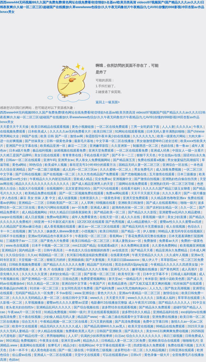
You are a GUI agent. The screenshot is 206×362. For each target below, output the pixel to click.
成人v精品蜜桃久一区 (142, 222)
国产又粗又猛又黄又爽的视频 (150, 283)
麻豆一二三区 (78, 146)
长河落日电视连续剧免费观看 (88, 255)
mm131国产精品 (84, 245)
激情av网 (77, 136)
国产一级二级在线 (71, 350)
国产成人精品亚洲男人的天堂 (93, 184)
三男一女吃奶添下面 (145, 127)
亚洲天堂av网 (71, 340)
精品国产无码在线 (100, 264)
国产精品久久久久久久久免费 (64, 264)
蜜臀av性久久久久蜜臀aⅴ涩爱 (67, 302)
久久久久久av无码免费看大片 (71, 131)
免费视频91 (29, 340)
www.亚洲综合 (85, 293)
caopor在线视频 (11, 217)
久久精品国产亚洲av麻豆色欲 (21, 226)
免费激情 (150, 241)
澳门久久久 (36, 231)
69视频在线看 (106, 203)
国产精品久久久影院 (142, 212)
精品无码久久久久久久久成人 (61, 326)
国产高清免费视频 (128, 321)
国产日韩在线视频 (28, 174)
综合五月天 (30, 321)
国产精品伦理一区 (31, 336)
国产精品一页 (131, 231)
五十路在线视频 (29, 317)
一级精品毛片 (133, 279)
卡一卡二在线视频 (13, 231)
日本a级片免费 (20, 150)
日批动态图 (70, 279)
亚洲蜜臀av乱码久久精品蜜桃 (180, 212)
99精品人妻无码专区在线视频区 (181, 231)
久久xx (32, 255)
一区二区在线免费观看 (112, 127)
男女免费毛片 (144, 169)
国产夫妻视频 (95, 260)
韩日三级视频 (173, 336)
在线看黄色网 (120, 255)
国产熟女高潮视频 (178, 288)
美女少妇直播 (177, 217)
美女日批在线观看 (47, 155)
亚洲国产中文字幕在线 (22, 146)
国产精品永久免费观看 (155, 307)
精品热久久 (91, 340)
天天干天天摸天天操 (145, 193)
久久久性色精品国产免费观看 (98, 174)
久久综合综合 (16, 255)
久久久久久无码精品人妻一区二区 (36, 298)
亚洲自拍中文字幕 (75, 283)
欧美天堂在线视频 (141, 326)
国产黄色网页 (170, 269)
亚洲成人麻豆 (100, 207)
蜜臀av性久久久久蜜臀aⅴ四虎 (181, 222)
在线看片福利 (131, 188)
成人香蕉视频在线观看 (60, 226)
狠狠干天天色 (146, 155)
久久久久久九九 (144, 136)
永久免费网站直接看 (135, 245)
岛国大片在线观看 (31, 188)
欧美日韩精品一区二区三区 (91, 241)
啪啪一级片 (188, 203)
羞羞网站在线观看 (33, 345)
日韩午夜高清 (53, 250)
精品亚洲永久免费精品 (172, 250)
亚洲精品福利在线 (166, 312)
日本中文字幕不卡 (156, 274)
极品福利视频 (42, 150)
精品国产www (87, 317)
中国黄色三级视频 (99, 350)
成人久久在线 (131, 217)
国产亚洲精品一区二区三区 (41, 279)
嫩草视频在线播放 (145, 269)
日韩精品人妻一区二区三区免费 (123, 340)
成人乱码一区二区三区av (80, 169)
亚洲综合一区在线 (175, 165)
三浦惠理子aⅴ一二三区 (22, 241)
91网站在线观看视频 (130, 131)
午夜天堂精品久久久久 (148, 255)
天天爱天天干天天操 (14, 127)
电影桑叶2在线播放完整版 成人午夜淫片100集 (124, 302)
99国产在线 (30, 136)
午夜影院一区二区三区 (91, 236)
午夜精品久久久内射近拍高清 (51, 179)
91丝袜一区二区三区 (44, 288)
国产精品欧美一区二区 (110, 212)
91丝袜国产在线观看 (188, 283)
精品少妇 (70, 345)
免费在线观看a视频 (152, 160)
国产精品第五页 (124, 160)
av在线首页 (120, 250)
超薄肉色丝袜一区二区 (128, 207)
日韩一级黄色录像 (59, 141)
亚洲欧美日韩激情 (131, 203)
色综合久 (194, 226)
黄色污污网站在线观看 (54, 207)
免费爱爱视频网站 (94, 279)
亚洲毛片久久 (120, 269)
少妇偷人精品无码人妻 (59, 317)
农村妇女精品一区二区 (66, 274)
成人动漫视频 (68, 198)
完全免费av (103, 179)
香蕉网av (116, 236)
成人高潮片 (189, 269)
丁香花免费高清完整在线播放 (146, 236)
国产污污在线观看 (106, 188)
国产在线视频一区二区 (59, 174)
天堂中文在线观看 (87, 355)
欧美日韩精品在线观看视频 (50, 127)
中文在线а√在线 (170, 155)
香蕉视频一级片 (154, 217)
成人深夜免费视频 (169, 169)
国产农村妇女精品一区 (162, 207)
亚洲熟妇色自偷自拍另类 (180, 179)
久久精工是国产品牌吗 (16, 155)
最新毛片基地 (84, 141)
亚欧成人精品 (83, 179)
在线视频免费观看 (13, 131)
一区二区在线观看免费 (132, 150)
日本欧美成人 (38, 131)
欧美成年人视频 (56, 165)
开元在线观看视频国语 (103, 312)
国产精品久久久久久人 (174, 302)
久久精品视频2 (156, 350)
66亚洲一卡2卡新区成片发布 (54, 222)
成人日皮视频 (35, 217)
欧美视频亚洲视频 (192, 245)
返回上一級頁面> (108, 102)
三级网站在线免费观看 (132, 184)
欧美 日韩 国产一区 (54, 136)
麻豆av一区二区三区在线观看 (99, 226)
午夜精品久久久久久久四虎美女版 (175, 264)
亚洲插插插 (76, 260)
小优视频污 (89, 231)
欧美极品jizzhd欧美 (14, 288)
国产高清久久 (134, 331)
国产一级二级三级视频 (44, 169)
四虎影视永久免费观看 (149, 345)
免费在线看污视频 (181, 345)
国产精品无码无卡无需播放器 (143, 226)
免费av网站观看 (117, 193)
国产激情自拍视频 (147, 179)
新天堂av (115, 279)
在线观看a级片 (108, 245)
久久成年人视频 (177, 255)
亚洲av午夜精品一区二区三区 (140, 293)
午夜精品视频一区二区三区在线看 (64, 321)
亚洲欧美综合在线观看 (164, 340)
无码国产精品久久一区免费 (34, 293)
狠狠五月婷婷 (56, 260)
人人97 (73, 336)
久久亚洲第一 (121, 146)
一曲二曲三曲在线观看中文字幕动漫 (124, 317)
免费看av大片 (169, 241)
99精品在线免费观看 (171, 326)
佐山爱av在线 (22, 355)
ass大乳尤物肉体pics (132, 288)
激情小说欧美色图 (172, 279)
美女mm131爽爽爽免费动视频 (167, 331)
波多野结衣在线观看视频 (119, 307)
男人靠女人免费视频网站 (93, 160)
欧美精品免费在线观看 (41, 193)
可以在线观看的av (115, 355)
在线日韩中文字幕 (75, 298)
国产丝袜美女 (35, 141)
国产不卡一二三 (123, 155)
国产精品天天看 (142, 250)
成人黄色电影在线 (44, 350)
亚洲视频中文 (123, 179)
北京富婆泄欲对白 (78, 188)
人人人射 (168, 127)
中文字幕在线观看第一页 (114, 345)
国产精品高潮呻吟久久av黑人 (105, 326)
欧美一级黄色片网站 (171, 136)
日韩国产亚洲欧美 (109, 331)
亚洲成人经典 (160, 150)
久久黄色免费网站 (165, 245)
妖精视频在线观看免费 (70, 150)
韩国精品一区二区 (52, 255)
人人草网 (87, 203)
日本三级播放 (187, 174)
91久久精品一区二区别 (43, 283)
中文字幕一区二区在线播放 (115, 141)
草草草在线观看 (189, 298)
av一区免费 (80, 207)
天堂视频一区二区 (31, 260)
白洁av (119, 336)
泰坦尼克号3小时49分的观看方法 (93, 165)
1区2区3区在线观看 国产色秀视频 (101, 222)
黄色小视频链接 (83, 127)
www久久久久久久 (141, 298)
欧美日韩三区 (103, 131)
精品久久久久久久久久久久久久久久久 (42, 184)
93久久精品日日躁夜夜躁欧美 (71, 212)
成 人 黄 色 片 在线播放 (48, 269)
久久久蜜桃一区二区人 (116, 169)
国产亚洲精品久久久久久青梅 (88, 269)
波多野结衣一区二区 (129, 350)
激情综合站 (171, 293)
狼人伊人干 (150, 260)
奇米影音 (151, 279)
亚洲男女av (66, 160)
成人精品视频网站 (35, 212)
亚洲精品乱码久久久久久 (54, 307)
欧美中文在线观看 (25, 326)
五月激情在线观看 (162, 174)
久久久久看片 (172, 193)
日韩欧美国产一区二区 (62, 203)
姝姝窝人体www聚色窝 (62, 231)
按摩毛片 (54, 345)
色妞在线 (167, 146)
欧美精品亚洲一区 (53, 146)
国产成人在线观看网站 (162, 203)
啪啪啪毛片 (190, 340)
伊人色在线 (10, 198)
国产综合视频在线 (87, 307)
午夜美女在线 (49, 340)
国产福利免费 (105, 288)
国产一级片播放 (195, 193)
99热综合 (36, 165)
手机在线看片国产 (97, 155)
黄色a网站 (19, 165)
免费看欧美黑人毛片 (80, 331)
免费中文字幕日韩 (156, 321)
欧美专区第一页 (129, 274)
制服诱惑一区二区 (146, 146)
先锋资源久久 (89, 198)
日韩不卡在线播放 (13, 236)
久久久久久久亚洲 (35, 274)
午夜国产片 (98, 283)
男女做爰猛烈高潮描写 (183, 160)
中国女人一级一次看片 (188, 150)
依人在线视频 (176, 226)
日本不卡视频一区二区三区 (51, 245)
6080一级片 (77, 312)
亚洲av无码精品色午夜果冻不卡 (50, 236)
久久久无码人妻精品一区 (18, 331)
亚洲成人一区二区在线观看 (53, 355)
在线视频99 (55, 188)
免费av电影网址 (58, 217)
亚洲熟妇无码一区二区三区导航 (172, 184)
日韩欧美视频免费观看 (25, 264)
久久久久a (183, 127)
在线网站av (86, 345)
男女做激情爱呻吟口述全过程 (158, 141)
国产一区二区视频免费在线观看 (81, 193)
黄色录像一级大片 (157, 355)
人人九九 (156, 288)
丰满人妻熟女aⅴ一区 (127, 241)
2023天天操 (196, 326)
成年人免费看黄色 (85, 217)
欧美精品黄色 (118, 283)
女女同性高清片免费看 (77, 288)
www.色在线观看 (18, 245)
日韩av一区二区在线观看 (24, 160)
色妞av (14, 359)
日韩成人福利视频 (184, 274)
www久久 (97, 298)
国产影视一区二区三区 (100, 274)
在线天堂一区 (109, 217)
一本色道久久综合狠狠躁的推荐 (87, 250)
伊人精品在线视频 (51, 331)
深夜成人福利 (166, 298)
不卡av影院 (64, 293)
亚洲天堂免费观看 (101, 150)
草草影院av (169, 260)
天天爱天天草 (116, 298)
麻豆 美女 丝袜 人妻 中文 (38, 198)
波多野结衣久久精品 (136, 312)
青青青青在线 (72, 155)
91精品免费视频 (56, 312)
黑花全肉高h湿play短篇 (132, 264)
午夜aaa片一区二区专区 (25, 312)
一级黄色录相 (111, 198)
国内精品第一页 (30, 250)
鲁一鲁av (183, 146)
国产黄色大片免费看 (55, 241)
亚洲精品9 (9, 250)
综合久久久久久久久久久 (144, 336)
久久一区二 (188, 207)
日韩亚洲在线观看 (182, 350)
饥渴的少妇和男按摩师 (97, 336)
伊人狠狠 (149, 231)
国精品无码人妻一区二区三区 (140, 165)
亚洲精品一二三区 (31, 203)
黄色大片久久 (107, 293)
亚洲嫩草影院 (99, 146)
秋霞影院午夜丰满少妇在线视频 (108, 136)
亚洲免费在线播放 (165, 317)
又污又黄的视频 (101, 321)
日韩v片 (136, 355)
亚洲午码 (49, 160)
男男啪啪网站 (56, 336)
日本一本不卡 (19, 350)
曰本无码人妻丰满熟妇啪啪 (166, 131)
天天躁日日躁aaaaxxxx (124, 260)
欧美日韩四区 (109, 231)
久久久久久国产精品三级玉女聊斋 (167, 188)
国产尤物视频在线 (134, 174)
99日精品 (12, 340)
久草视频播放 (35, 302)
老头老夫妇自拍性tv (20, 307)
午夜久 (198, 127)
